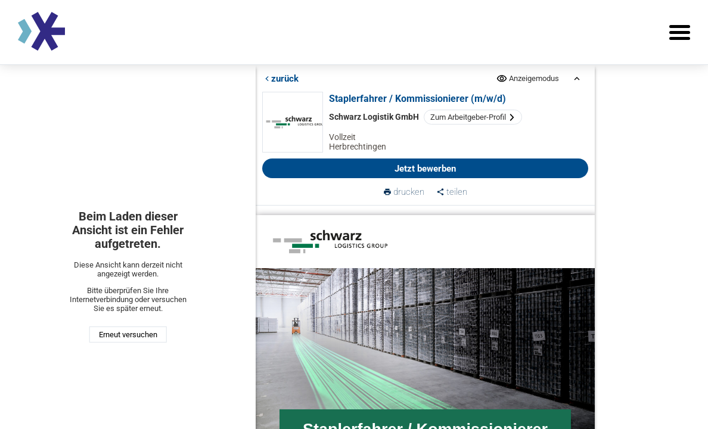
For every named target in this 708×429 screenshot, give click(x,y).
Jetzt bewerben (425, 168)
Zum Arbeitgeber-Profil (473, 117)
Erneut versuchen (128, 334)
